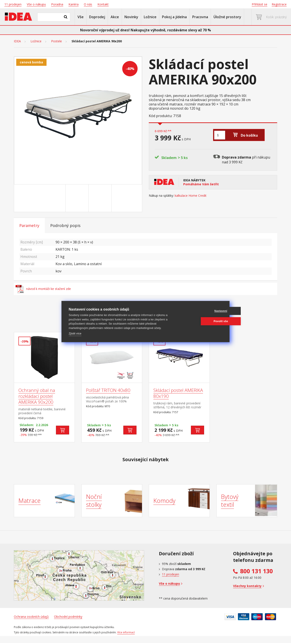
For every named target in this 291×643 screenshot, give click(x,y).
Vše (80, 16)
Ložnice (150, 16)
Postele (56, 41)
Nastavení (201, 311)
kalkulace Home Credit (191, 195)
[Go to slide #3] (100, 198)
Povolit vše (201, 321)
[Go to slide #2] (77, 198)
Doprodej (97, 16)
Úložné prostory (227, 16)
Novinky (131, 16)
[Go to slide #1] (54, 198)
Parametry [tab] (29, 225)
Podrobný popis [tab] (65, 225)
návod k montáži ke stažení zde (43, 288)
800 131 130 (256, 571)
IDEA (17, 41)
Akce (115, 16)
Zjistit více (75, 333)
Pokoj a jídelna (174, 16)
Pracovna (200, 16)
